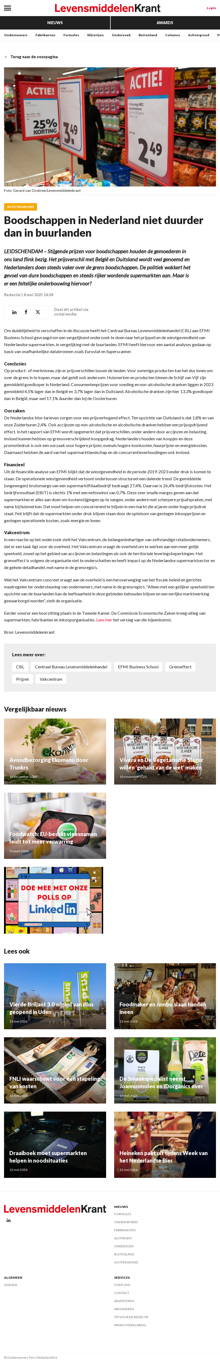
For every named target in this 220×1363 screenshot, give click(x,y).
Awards (165, 22)
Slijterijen (95, 35)
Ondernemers (15, 35)
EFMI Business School (138, 666)
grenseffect (180, 666)
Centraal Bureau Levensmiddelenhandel (71, 666)
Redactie (12, 294)
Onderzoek (121, 35)
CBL (20, 666)
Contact (121, 1293)
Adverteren (124, 1301)
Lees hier (104, 619)
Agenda (10, 1285)
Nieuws (55, 22)
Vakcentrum (51, 679)
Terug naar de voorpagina (31, 56)
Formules (71, 35)
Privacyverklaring (130, 1325)
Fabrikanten (45, 35)
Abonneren (124, 1309)
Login (211, 8)
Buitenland (148, 35)
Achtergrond (198, 35)
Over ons (122, 1285)
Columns (172, 35)
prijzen (22, 679)
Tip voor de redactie (131, 1317)
